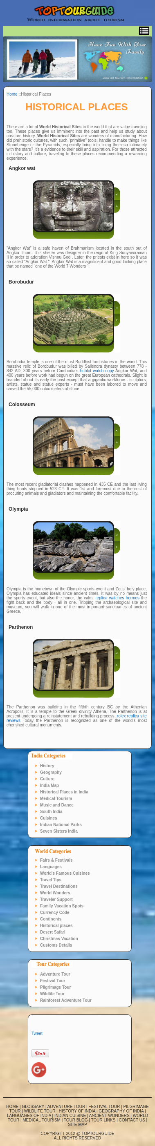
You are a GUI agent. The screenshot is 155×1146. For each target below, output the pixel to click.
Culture (47, 779)
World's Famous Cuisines (65, 873)
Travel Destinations (59, 886)
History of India (77, 1111)
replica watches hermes (117, 598)
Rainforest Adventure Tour (66, 1000)
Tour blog (76, 1120)
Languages (51, 867)
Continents (50, 919)
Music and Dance (57, 805)
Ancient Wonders (109, 1115)
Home (12, 94)
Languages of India (29, 1115)
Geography (51, 772)
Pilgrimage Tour (55, 987)
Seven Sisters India (59, 831)
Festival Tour (52, 980)
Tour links (103, 1120)
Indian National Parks (61, 824)
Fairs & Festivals (56, 860)
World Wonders (55, 893)
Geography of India (121, 1111)
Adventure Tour (55, 974)
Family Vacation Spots (61, 906)
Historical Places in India (64, 792)
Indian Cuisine (70, 1115)
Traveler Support (56, 899)
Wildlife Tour (52, 994)
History (47, 766)
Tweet (37, 1033)
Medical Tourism (56, 798)
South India (51, 811)
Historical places (56, 925)
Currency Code (55, 912)
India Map (49, 785)
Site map (77, 1124)
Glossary (33, 1106)
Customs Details (56, 945)
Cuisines (48, 818)
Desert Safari (52, 932)
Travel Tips (50, 880)
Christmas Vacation (59, 938)
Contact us (132, 1120)
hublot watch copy (97, 371)
